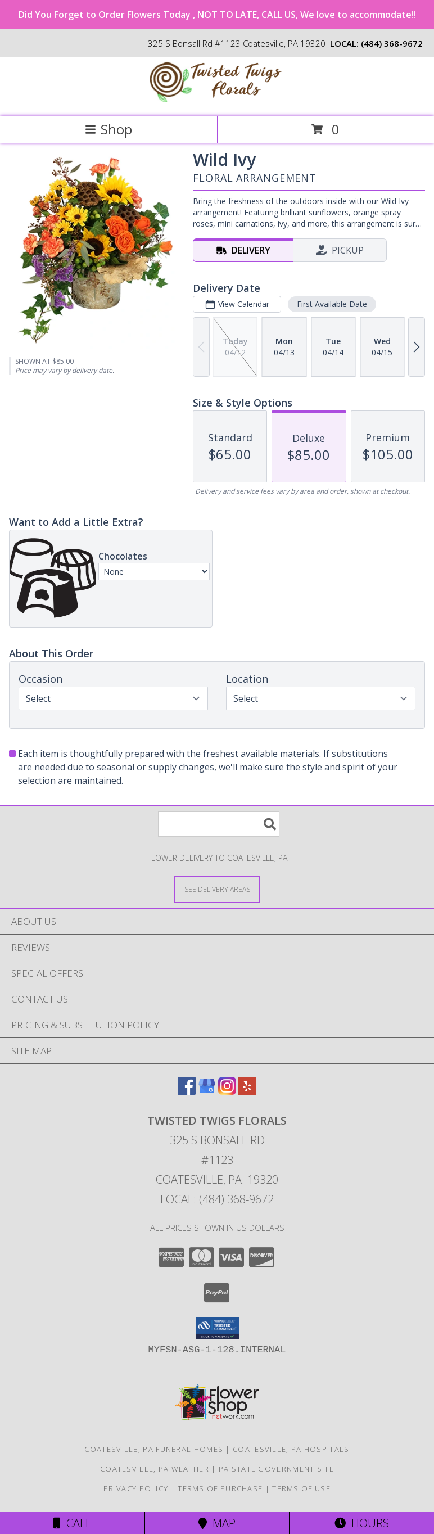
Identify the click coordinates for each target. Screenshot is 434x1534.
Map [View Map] (217, 1523)
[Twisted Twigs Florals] (217, 99)
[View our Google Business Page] (207, 1091)
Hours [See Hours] (361, 1523)
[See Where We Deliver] (217, 888)
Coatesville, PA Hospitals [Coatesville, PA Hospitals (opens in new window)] (291, 1449)
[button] (217, 1328)
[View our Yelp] (247, 1091)
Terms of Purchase (220, 1488)
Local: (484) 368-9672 (217, 1199)
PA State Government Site (276, 1469)
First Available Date (332, 304)
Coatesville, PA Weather (154, 1469)
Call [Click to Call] (72, 1523)
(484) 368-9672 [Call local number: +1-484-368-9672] (392, 43)
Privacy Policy (135, 1488)
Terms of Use (301, 1488)
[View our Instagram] (227, 1091)
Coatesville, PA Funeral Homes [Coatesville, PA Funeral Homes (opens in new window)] (153, 1449)
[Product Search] (218, 824)
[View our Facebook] (187, 1091)
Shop (108, 129)
